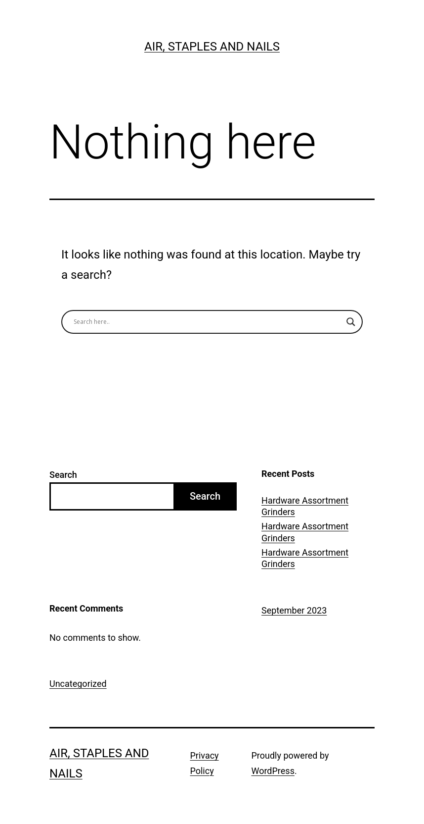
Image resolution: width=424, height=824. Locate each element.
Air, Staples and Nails (212, 46)
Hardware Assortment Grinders (304, 506)
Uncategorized (78, 683)
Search (63, 474)
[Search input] (207, 322)
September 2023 (294, 610)
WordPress (272, 771)
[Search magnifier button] (351, 322)
